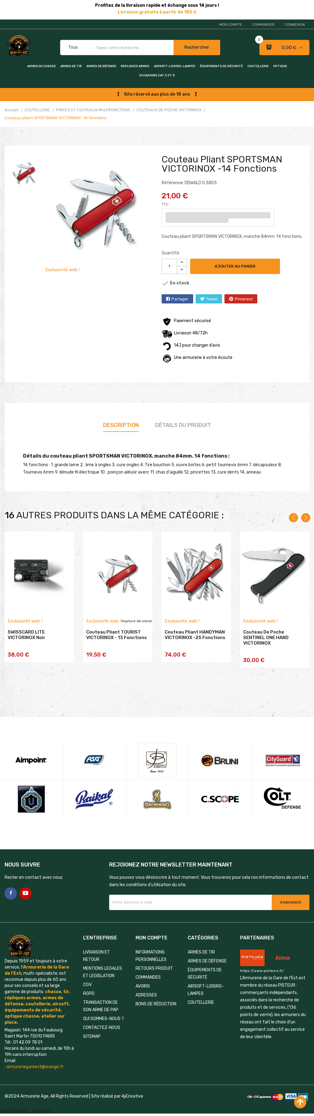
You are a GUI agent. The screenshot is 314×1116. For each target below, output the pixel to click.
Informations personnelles (151, 956)
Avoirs (143, 986)
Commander (263, 25)
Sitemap (92, 1036)
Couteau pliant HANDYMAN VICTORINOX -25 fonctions (195, 634)
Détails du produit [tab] (183, 425)
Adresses (146, 995)
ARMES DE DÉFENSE (101, 66)
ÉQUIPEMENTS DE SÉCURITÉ (221, 66)
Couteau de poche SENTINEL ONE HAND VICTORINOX (266, 637)
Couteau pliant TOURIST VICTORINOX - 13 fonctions (116, 634)
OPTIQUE (280, 66)
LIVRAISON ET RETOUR (96, 956)
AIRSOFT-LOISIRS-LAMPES (174, 66)
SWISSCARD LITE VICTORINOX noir (26, 634)
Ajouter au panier (235, 266)
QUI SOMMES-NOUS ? (103, 1018)
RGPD (88, 993)
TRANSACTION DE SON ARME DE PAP (100, 1006)
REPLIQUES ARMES (135, 66)
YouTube (25, 893)
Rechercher (196, 47)
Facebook (11, 893)
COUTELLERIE (258, 66)
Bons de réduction (156, 1004)
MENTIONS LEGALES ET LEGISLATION (102, 972)
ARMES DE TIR (71, 66)
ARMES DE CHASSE (41, 66)
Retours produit (154, 968)
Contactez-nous (101, 1027)
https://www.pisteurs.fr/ (262, 971)
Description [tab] (121, 425)
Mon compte (230, 25)
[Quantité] (169, 266)
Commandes (148, 977)
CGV (87, 984)
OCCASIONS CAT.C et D (157, 75)
